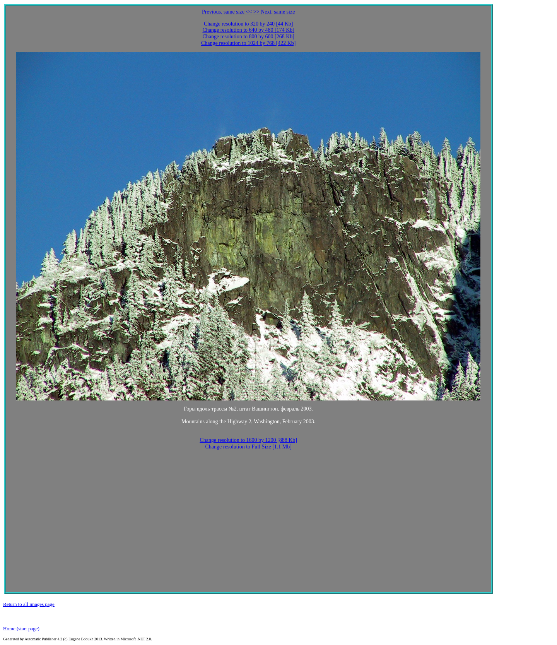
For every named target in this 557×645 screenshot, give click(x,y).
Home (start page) (21, 628)
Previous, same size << (227, 12)
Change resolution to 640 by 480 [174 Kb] (248, 30)
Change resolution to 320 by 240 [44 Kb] (248, 24)
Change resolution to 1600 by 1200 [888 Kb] (248, 440)
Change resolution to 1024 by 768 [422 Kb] (248, 43)
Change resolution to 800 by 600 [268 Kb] (248, 36)
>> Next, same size (274, 12)
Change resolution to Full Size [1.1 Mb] (248, 447)
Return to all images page (29, 604)
